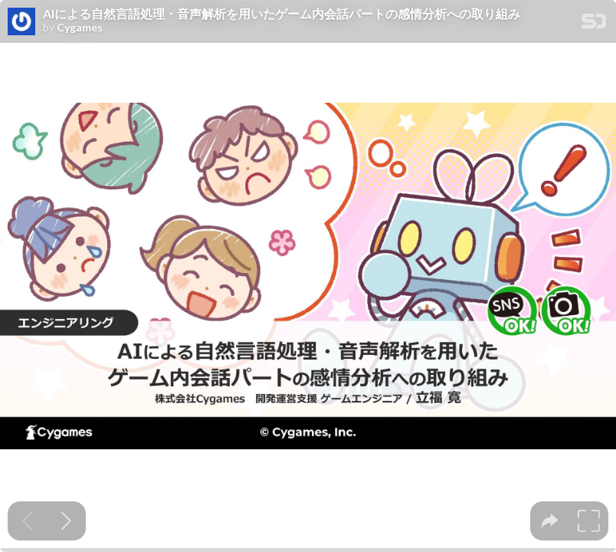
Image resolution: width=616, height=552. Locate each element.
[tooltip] (549, 521)
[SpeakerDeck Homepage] (594, 24)
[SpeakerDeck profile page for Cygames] (21, 22)
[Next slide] (66, 521)
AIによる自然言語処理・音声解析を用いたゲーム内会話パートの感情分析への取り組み (281, 14)
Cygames (80, 27)
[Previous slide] (27, 521)
